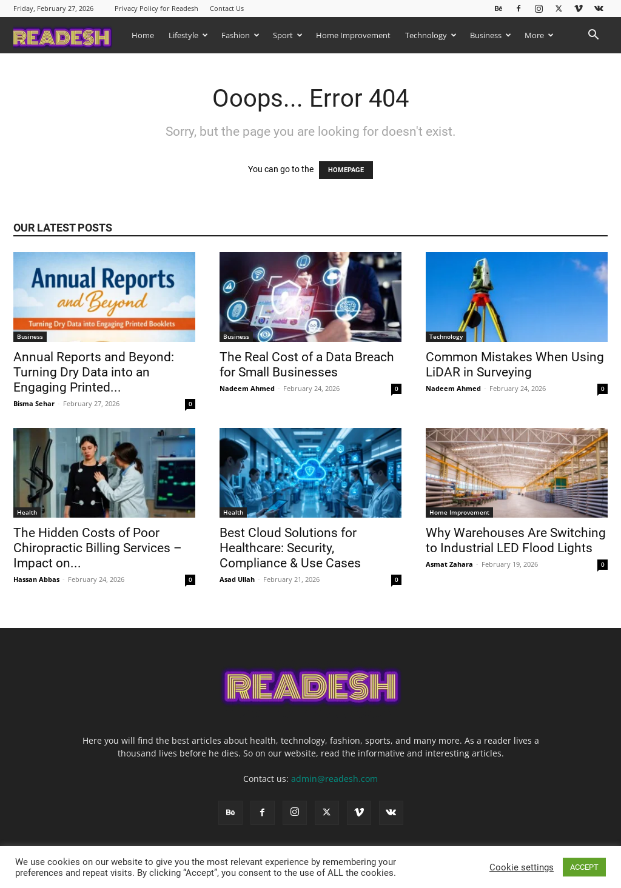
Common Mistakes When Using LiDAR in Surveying (515, 364)
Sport (288, 35)
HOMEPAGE (346, 170)
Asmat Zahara (449, 564)
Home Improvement (353, 35)
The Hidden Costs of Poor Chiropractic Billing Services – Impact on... (97, 548)
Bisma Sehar (34, 403)
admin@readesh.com (334, 778)
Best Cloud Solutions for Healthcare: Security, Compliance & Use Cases (292, 548)
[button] (593, 36)
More (539, 35)
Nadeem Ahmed (247, 388)
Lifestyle (188, 35)
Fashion (240, 35)
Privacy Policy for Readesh (156, 8)
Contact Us (227, 8)
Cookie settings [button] (521, 867)
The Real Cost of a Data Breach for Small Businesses (307, 364)
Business (490, 35)
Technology (431, 35)
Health (27, 512)
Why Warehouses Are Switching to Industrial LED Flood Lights (516, 540)
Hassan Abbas (36, 579)
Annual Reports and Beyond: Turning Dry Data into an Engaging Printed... (93, 372)
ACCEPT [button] (584, 867)
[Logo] (68, 35)
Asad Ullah (237, 579)
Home (143, 35)
